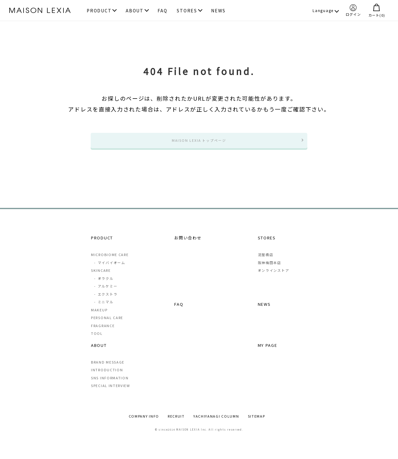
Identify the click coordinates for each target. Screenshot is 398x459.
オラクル (104, 284)
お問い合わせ (187, 243)
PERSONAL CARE (107, 323)
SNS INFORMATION (110, 384)
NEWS (218, 11)
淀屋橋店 (266, 260)
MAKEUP (99, 316)
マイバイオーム (109, 268)
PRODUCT (99, 11)
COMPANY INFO (144, 422)
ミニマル (104, 307)
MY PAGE (267, 351)
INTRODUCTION (107, 376)
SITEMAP (256, 422)
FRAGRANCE (103, 331)
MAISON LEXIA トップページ (199, 143)
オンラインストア (273, 276)
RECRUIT (176, 422)
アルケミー (105, 292)
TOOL (97, 339)
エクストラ (105, 300)
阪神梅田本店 (269, 268)
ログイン (353, 10)
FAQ (162, 11)
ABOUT (135, 11)
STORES (187, 11)
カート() (376, 10)
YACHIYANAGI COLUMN (216, 422)
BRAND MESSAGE (107, 368)
